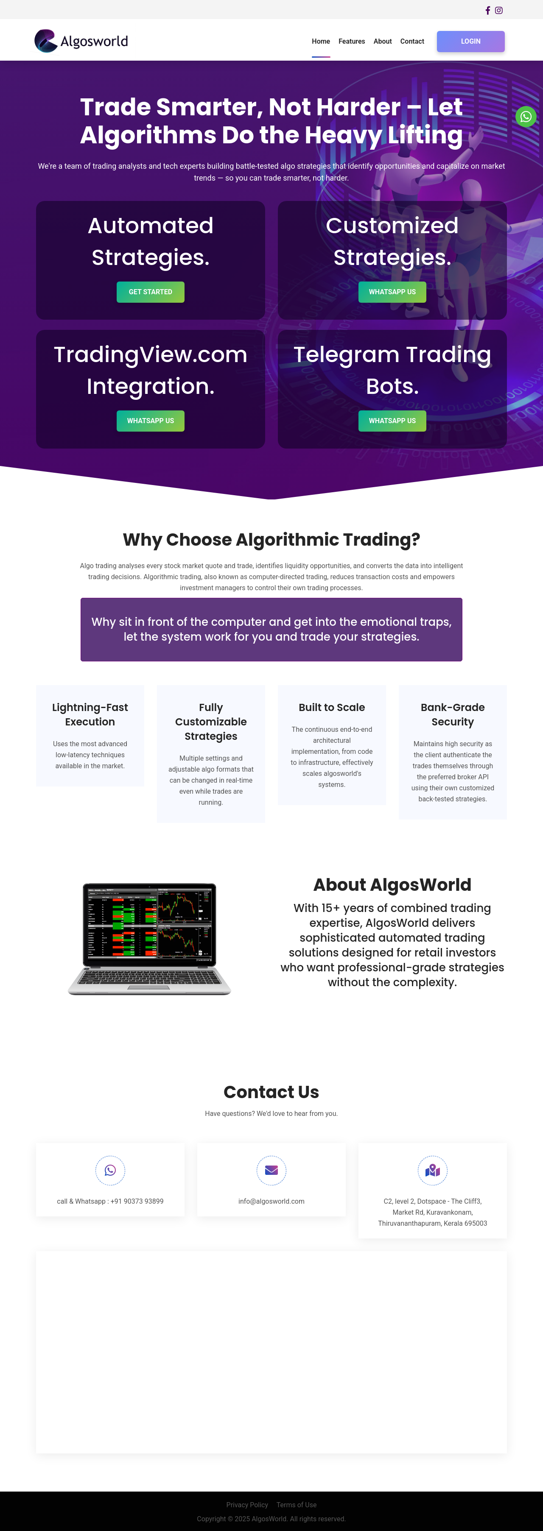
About (383, 41)
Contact (412, 41)
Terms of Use (297, 1504)
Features (352, 41)
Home (321, 41)
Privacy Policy (248, 1504)
